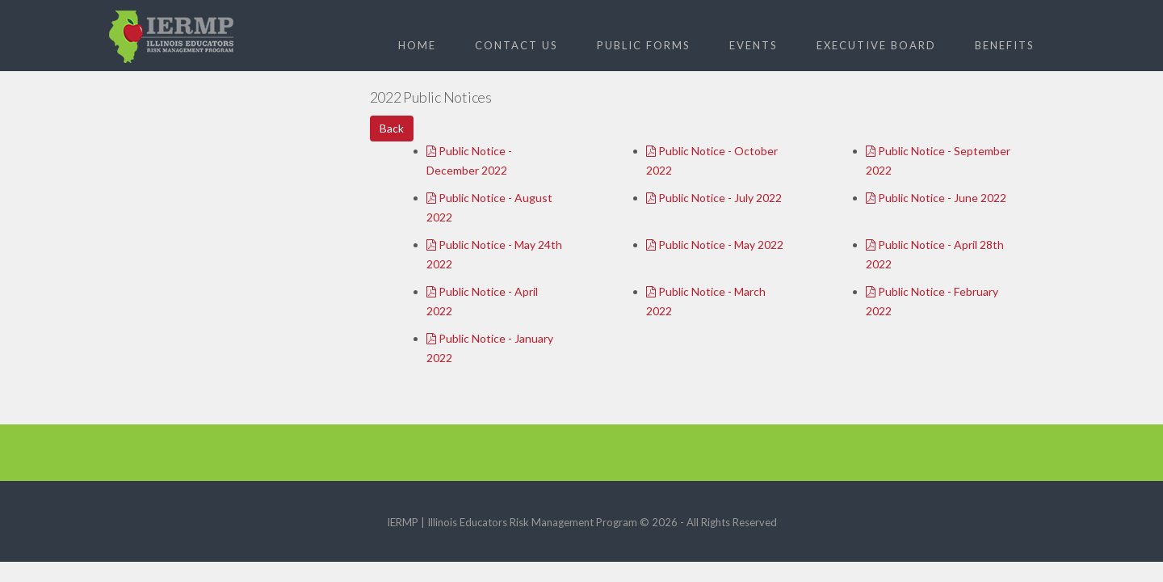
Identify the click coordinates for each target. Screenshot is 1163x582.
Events (753, 45)
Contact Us (516, 45)
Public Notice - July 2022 (714, 198)
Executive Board (876, 45)
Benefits (1005, 45)
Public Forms (644, 45)
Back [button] (392, 128)
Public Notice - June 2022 (936, 198)
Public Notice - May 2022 (714, 244)
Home (417, 45)
